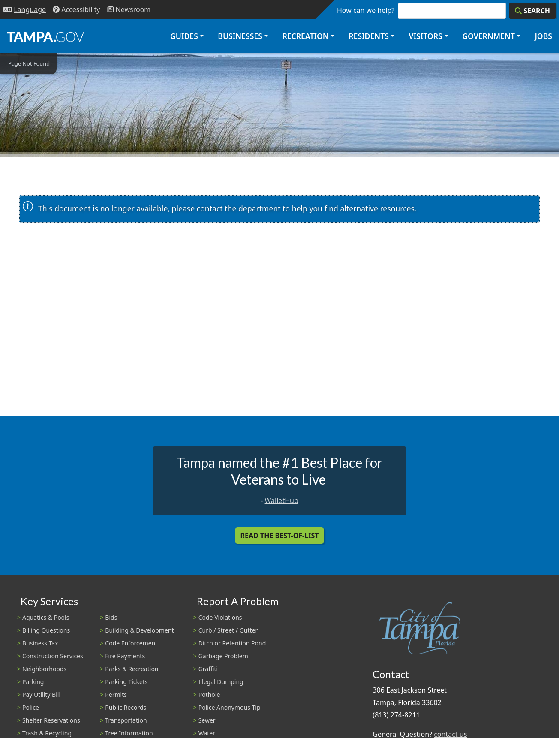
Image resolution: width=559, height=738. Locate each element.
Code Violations (220, 617)
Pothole (209, 694)
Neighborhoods (44, 669)
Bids (111, 617)
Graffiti (208, 669)
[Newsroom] (128, 9)
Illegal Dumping (220, 682)
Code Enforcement (131, 643)
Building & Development (139, 630)
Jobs (543, 36)
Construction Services (52, 656)
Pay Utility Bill (41, 694)
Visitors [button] (425, 36)
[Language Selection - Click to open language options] (24, 9)
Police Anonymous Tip (229, 707)
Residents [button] (369, 36)
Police (30, 707)
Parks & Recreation (131, 669)
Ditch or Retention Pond (232, 643)
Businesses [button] (240, 36)
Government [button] (488, 36)
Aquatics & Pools (45, 617)
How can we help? (365, 10)
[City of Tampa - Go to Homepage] (45, 36)
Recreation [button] (305, 36)
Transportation (126, 720)
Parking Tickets (126, 682)
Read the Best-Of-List (279, 535)
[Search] (532, 11)
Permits (116, 694)
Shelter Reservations (51, 720)
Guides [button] (184, 36)
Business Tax (40, 643)
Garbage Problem (223, 656)
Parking (33, 682)
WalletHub (281, 500)
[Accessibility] (76, 9)
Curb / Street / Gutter (228, 630)
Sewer (207, 720)
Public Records (125, 707)
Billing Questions (46, 630)
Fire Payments (125, 656)
